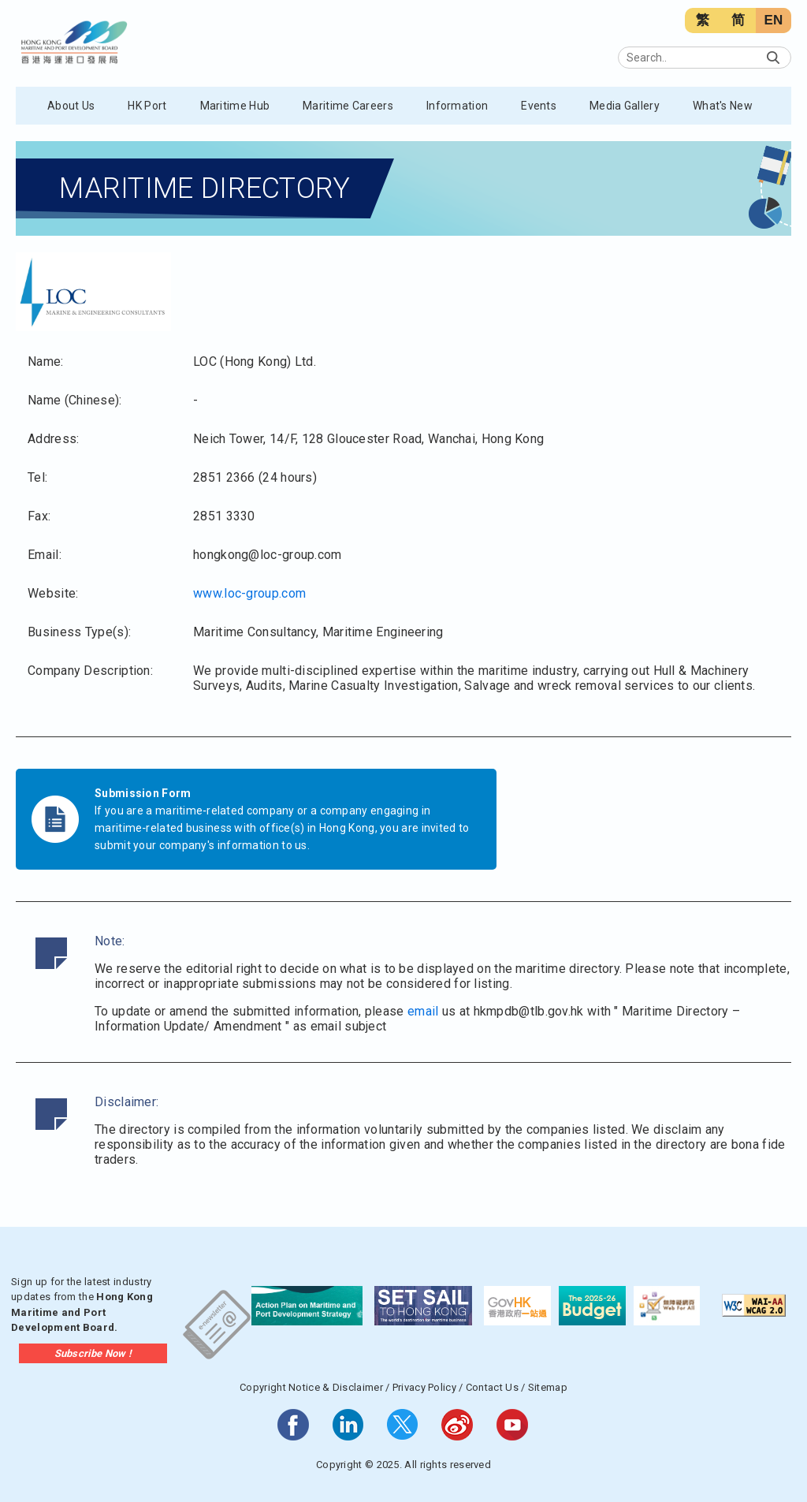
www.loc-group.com (249, 593)
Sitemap (547, 1387)
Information (457, 105)
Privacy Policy (424, 1387)
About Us (71, 105)
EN (773, 20)
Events (538, 105)
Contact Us (492, 1387)
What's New (723, 105)
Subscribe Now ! (93, 1353)
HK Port (147, 105)
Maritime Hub (235, 105)
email (423, 1011)
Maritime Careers (348, 105)
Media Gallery (624, 105)
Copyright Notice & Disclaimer (311, 1387)
